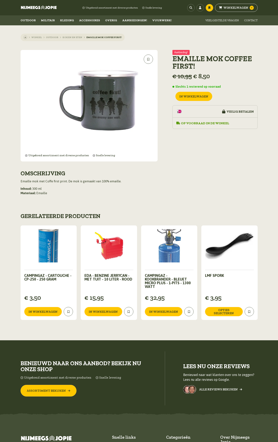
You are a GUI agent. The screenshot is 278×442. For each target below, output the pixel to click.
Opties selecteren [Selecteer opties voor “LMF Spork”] (224, 311)
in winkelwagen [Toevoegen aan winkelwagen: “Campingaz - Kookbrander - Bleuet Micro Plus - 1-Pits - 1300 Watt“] (163, 311)
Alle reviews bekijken (220, 389)
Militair (48, 20)
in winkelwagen (193, 96)
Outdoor (28, 20)
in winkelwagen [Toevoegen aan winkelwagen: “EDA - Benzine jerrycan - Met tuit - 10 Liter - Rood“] (103, 311)
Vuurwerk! (162, 20)
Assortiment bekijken (48, 390)
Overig (111, 20)
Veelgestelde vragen (222, 20)
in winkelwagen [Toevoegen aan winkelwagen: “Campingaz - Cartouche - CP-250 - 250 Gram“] (43, 311)
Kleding (67, 20)
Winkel (36, 37)
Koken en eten (72, 37)
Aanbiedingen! (134, 20)
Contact (251, 20)
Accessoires (89, 20)
